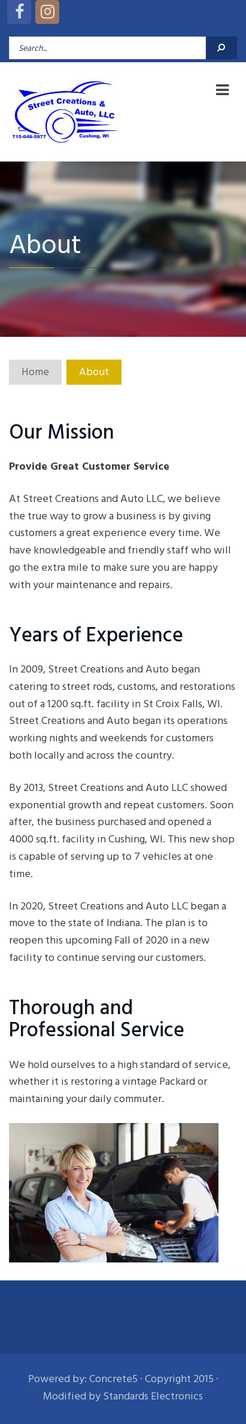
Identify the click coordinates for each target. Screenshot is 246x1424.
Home (35, 372)
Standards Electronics (153, 1396)
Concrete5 (113, 1379)
